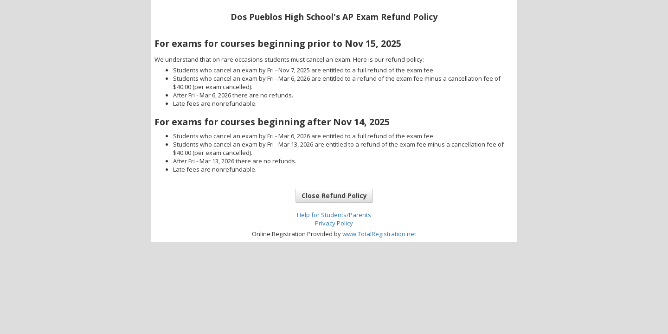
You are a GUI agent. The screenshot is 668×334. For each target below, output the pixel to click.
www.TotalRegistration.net (379, 234)
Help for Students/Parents (334, 215)
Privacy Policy (334, 223)
